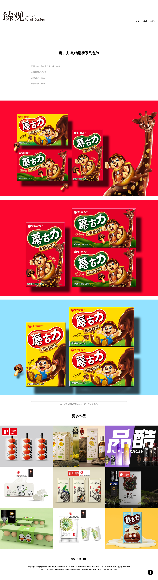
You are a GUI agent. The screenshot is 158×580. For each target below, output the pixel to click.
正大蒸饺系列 (71, 404)
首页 (137, 21)
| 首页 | (73, 559)
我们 (152, 21)
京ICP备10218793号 (110, 569)
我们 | (85, 559)
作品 (144, 21)
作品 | (79, 559)
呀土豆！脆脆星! (91, 404)
